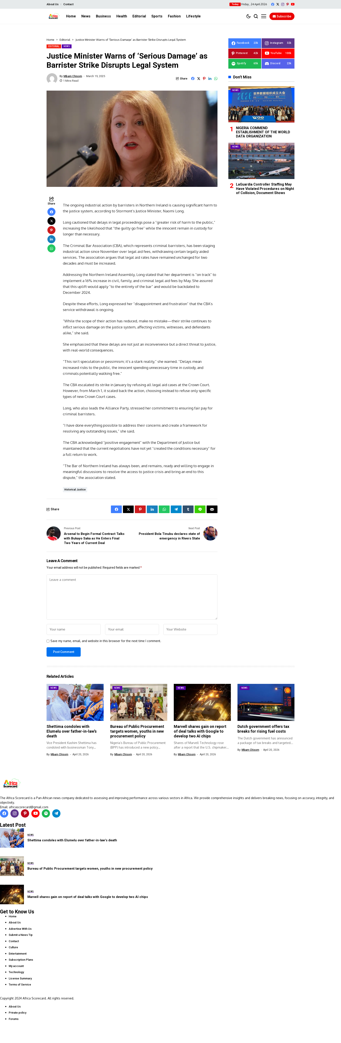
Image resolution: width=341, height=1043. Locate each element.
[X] (277, 4)
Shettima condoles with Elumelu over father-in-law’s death (72, 731)
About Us (53, 4)
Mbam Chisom (73, 76)
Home (50, 39)
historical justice (75, 489)
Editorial (65, 39)
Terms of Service (20, 984)
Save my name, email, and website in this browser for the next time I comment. (105, 641)
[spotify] (244, 64)
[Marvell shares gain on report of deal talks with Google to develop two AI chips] (12, 894)
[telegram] (56, 813)
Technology (16, 972)
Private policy (17, 1012)
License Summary (20, 978)
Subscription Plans (21, 959)
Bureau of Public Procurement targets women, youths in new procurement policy (137, 731)
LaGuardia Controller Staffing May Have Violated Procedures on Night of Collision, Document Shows (265, 188)
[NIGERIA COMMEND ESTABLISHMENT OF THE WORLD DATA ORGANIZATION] (261, 104)
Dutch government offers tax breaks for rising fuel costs (263, 729)
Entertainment (18, 953)
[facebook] (272, 4)
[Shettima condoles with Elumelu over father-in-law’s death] (12, 838)
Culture (13, 947)
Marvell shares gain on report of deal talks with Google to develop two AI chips (200, 731)
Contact (68, 4)
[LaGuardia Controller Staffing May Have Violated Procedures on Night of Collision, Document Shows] (261, 161)
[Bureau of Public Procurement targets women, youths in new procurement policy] (12, 866)
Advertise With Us (20, 928)
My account (16, 966)
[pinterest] (287, 4)
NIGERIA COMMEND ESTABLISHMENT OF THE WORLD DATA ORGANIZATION (263, 132)
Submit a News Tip (21, 935)
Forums (13, 1019)
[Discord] (278, 64)
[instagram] (282, 4)
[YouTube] (292, 4)
